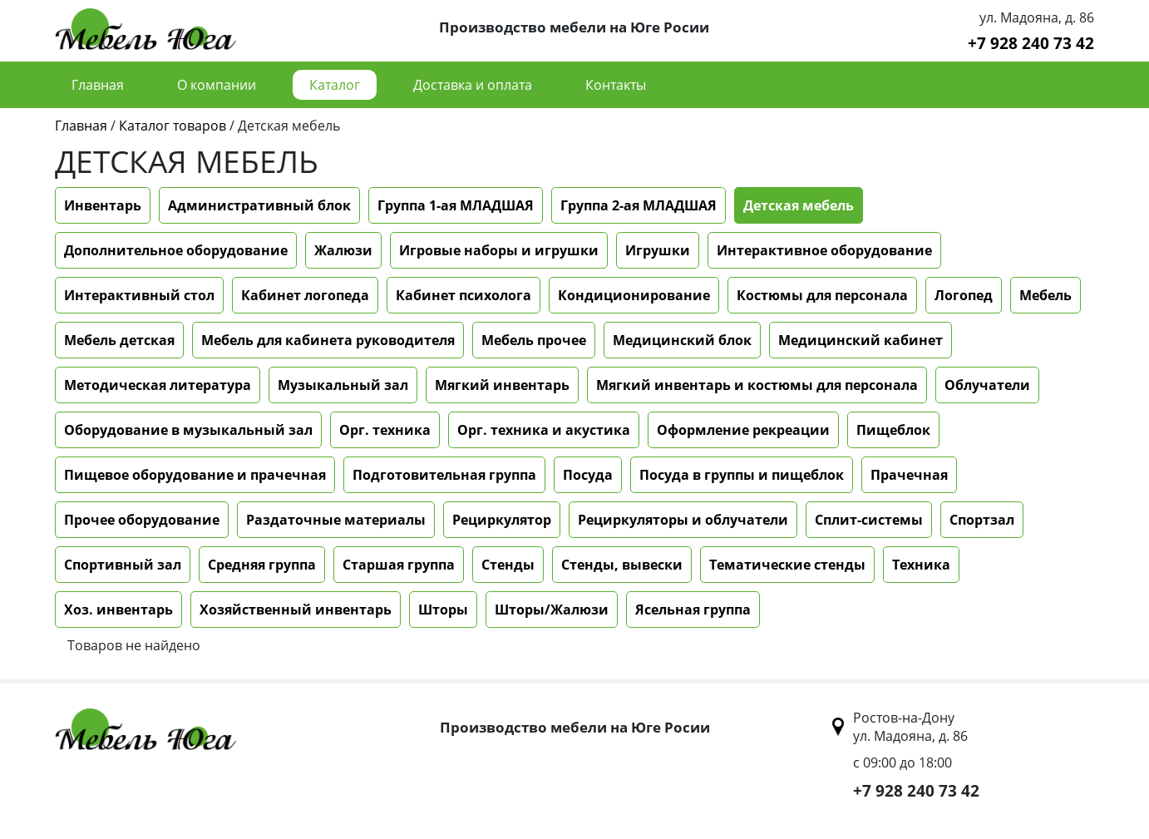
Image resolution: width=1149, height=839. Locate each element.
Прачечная (909, 475)
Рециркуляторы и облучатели (683, 520)
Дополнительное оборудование (176, 250)
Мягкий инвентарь (502, 385)
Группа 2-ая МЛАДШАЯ (638, 205)
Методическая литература (157, 385)
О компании (216, 85)
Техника (921, 564)
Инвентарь (102, 205)
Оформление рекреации (743, 430)
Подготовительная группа (444, 475)
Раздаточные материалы (336, 520)
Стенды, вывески (622, 564)
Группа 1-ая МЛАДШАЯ (455, 205)
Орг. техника (385, 430)
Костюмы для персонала (822, 295)
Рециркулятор (501, 520)
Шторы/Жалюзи (552, 609)
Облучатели (987, 385)
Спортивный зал (122, 564)
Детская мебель (798, 205)
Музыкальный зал (343, 385)
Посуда (588, 475)
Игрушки (657, 250)
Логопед (963, 295)
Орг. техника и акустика (543, 430)
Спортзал (981, 520)
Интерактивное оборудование (824, 250)
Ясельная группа (693, 609)
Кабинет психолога (463, 295)
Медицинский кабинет (860, 340)
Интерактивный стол (139, 295)
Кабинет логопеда (305, 295)
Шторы (443, 609)
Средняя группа (262, 564)
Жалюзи (343, 250)
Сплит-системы (869, 520)
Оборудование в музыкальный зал (188, 430)
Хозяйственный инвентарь (296, 609)
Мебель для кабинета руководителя (328, 340)
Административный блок (259, 205)
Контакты (615, 85)
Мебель (1045, 295)
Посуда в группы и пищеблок (741, 475)
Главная (98, 85)
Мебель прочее (533, 340)
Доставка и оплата (472, 85)
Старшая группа (399, 564)
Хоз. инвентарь (118, 609)
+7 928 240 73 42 (1031, 42)
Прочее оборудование (141, 520)
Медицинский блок (682, 340)
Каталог (334, 85)
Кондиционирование (634, 295)
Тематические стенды (787, 564)
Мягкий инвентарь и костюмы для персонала (757, 385)
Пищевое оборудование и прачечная (195, 475)
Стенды (508, 564)
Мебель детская (119, 340)
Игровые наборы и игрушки (499, 250)
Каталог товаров (172, 125)
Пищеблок (893, 430)
